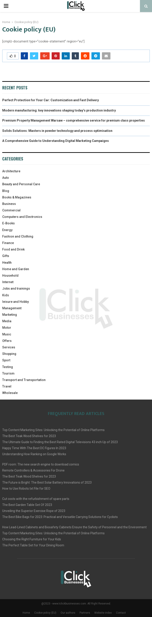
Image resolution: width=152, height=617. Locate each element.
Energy (7, 230)
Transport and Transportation (24, 380)
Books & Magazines (16, 197)
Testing (7, 367)
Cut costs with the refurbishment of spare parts (35, 499)
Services (8, 347)
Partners (85, 612)
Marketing (9, 314)
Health (7, 262)
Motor (6, 327)
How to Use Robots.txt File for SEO (26, 488)
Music (6, 334)
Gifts (5, 256)
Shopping (9, 354)
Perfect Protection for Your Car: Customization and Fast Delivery (50, 100)
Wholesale (10, 393)
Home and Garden (15, 269)
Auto (5, 177)
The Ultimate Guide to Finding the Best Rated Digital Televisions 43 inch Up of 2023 (60, 442)
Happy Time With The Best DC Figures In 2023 (34, 448)
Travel (6, 386)
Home (26, 612)
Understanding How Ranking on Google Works (34, 454)
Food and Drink (13, 249)
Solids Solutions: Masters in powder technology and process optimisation (57, 131)
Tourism (8, 373)
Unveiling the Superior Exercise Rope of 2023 (33, 511)
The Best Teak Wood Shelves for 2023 (29, 436)
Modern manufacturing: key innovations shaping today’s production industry (59, 110)
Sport (6, 360)
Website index (103, 612)
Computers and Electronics (22, 217)
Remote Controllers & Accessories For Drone (33, 470)
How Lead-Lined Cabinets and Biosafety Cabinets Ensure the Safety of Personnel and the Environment (74, 527)
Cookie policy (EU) (45, 612)
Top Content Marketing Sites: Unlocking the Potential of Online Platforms (53, 430)
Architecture (11, 171)
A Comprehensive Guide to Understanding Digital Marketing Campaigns (55, 141)
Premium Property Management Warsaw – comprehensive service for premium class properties (73, 120)
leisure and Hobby (15, 301)
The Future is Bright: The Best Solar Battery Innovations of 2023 (47, 482)
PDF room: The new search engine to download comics (40, 464)
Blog (5, 191)
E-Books (8, 223)
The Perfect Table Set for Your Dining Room (33, 545)
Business (9, 204)
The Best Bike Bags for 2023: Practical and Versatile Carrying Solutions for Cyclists (60, 517)
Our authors (68, 612)
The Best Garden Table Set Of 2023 (27, 505)
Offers (7, 341)
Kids (5, 295)
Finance (8, 243)
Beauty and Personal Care (21, 184)
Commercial (11, 210)
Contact (121, 612)
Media (6, 321)
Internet (7, 282)
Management (11, 308)
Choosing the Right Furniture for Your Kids (31, 539)
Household (10, 275)
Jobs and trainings (16, 288)
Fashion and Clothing (17, 236)
